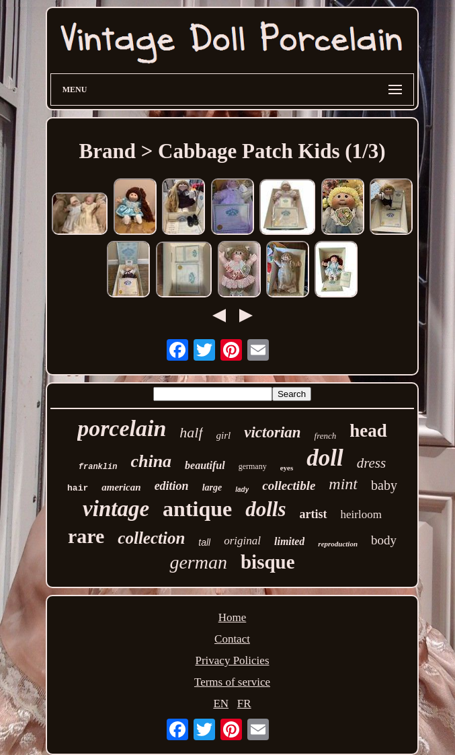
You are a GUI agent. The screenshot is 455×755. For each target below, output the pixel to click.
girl (223, 435)
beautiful (205, 465)
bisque (268, 562)
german (198, 562)
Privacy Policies (232, 660)
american (120, 487)
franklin (98, 467)
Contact (232, 639)
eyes (287, 468)
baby (384, 485)
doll (324, 458)
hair (77, 488)
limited (289, 541)
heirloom (361, 514)
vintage (116, 509)
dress (371, 463)
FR (244, 703)
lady (242, 489)
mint (343, 484)
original (242, 540)
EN (221, 703)
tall (204, 542)
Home (232, 617)
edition (172, 486)
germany (253, 466)
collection (151, 538)
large (212, 487)
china (150, 461)
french (326, 436)
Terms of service (232, 682)
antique (197, 509)
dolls (265, 509)
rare (86, 536)
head (368, 431)
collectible (288, 485)
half (190, 432)
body (384, 540)
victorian (272, 432)
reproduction (338, 544)
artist (313, 514)
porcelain (121, 428)
